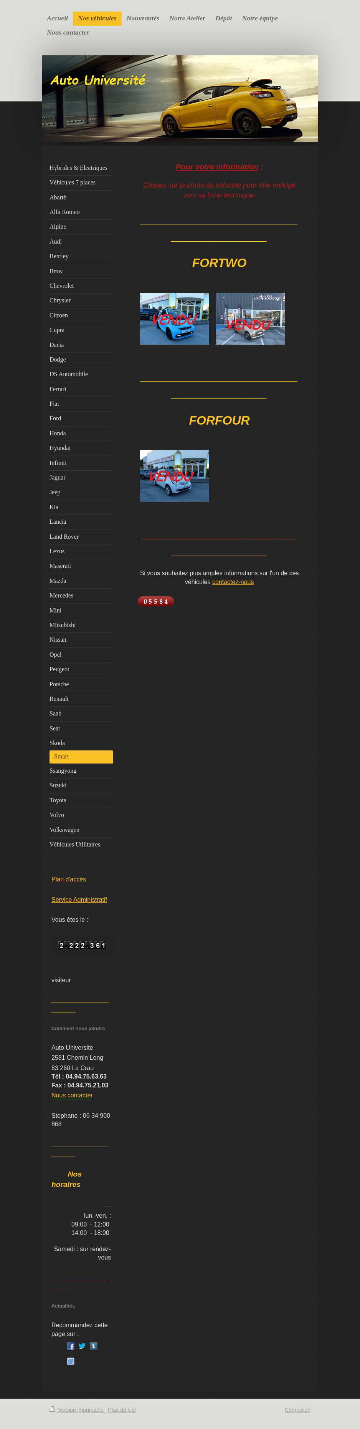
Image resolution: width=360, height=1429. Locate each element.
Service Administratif (79, 899)
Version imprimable (77, 1410)
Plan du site (122, 1410)
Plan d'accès (68, 879)
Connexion (297, 1410)
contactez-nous (233, 582)
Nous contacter (72, 1095)
